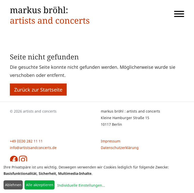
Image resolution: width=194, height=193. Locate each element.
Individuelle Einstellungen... (81, 185)
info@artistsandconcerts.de (33, 147)
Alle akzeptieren (39, 184)
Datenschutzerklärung (120, 147)
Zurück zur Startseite (38, 89)
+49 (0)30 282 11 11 (26, 141)
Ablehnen (13, 184)
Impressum (110, 141)
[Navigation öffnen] (177, 15)
